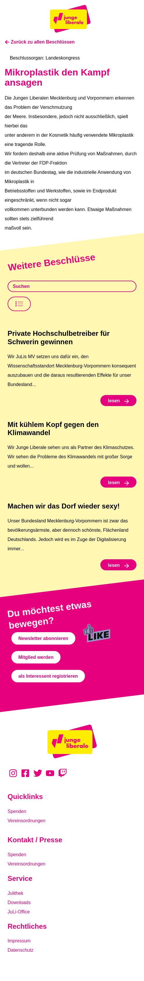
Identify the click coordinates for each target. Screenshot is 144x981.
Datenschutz (20, 950)
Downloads (19, 902)
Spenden (17, 811)
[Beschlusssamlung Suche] (72, 286)
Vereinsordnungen (26, 820)
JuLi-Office (19, 911)
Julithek (15, 893)
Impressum (19, 940)
